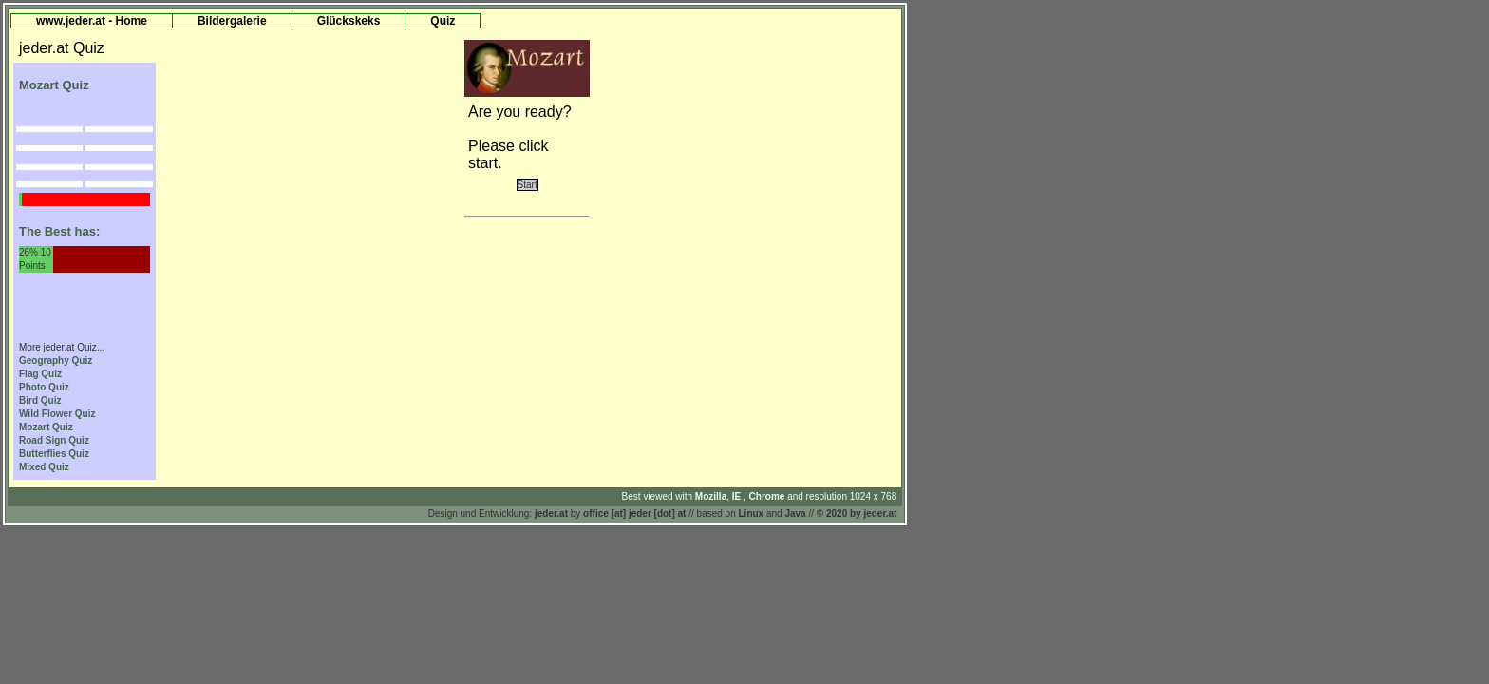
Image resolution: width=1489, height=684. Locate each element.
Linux (751, 513)
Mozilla (710, 496)
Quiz (442, 21)
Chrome (768, 496)
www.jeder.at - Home (91, 21)
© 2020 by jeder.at (857, 513)
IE (738, 496)
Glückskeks (349, 21)
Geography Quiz (55, 360)
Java (794, 513)
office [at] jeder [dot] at (634, 513)
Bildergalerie (232, 21)
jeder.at (551, 513)
